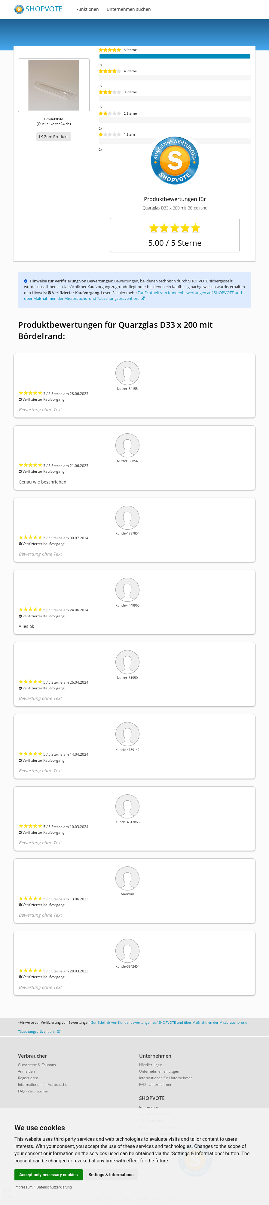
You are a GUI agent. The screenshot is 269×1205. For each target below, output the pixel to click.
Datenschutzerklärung (54, 1187)
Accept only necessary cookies (48, 1174)
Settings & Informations (111, 1174)
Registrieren (28, 1077)
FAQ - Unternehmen (155, 1084)
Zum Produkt (53, 136)
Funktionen (87, 9)
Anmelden (26, 1071)
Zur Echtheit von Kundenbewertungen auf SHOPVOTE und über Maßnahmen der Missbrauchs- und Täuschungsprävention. (133, 295)
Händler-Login (150, 1064)
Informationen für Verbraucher (43, 1084)
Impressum (23, 1187)
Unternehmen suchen (129, 9)
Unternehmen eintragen (159, 1071)
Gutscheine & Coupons (37, 1064)
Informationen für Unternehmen (166, 1077)
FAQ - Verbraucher (33, 1091)
